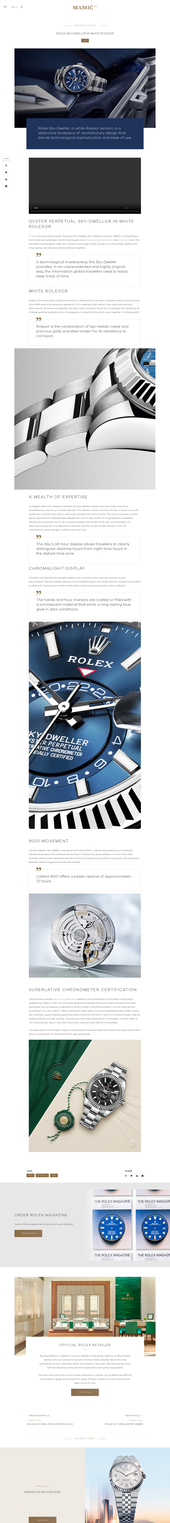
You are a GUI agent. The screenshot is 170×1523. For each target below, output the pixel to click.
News (85, 40)
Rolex (32, 236)
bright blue (125, 240)
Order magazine (29, 1233)
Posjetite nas (85, 1393)
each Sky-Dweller (63, 999)
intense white (92, 240)
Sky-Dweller (42, 1175)
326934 (54, 1175)
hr (12, 7)
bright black (107, 240)
